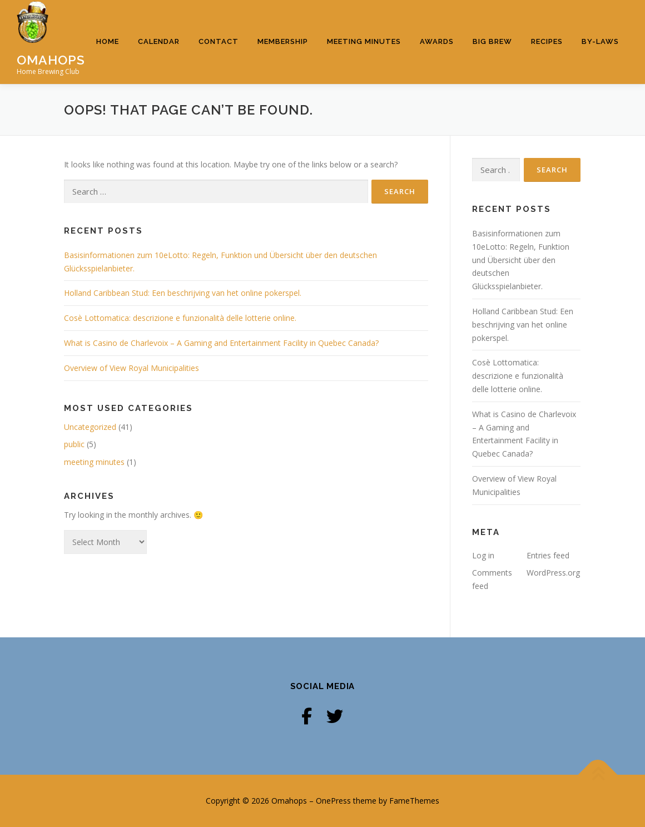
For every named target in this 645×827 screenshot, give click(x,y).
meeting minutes (94, 462)
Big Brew (492, 41)
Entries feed (548, 554)
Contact (219, 41)
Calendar (159, 41)
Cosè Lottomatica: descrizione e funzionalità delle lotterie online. (180, 318)
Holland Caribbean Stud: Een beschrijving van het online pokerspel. (182, 293)
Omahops (51, 59)
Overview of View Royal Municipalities (131, 368)
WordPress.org (553, 572)
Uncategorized (90, 427)
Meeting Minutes (364, 41)
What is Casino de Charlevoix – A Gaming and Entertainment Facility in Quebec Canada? (221, 343)
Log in (483, 554)
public (74, 444)
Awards (437, 41)
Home (107, 41)
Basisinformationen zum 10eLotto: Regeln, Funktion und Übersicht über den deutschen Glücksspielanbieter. (520, 259)
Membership (282, 41)
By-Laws (600, 41)
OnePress (333, 800)
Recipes (547, 41)
